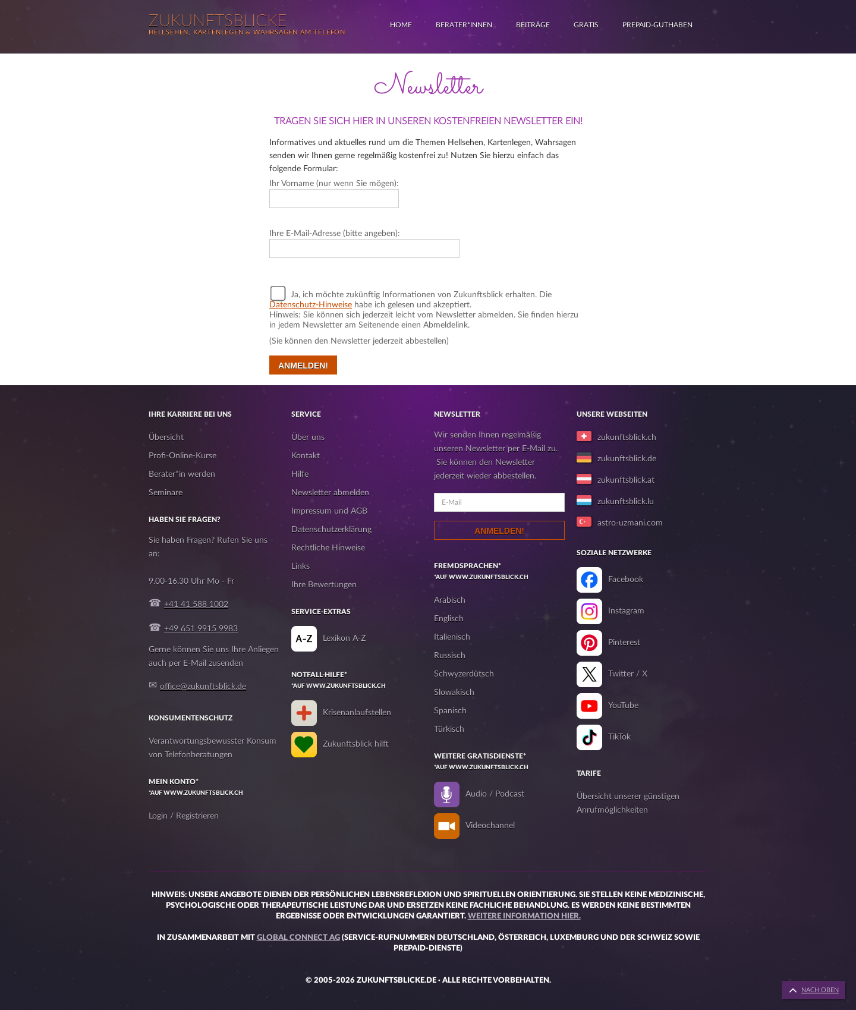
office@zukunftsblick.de (203, 686)
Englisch (449, 619)
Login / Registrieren (184, 816)
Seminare (165, 493)
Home (401, 25)
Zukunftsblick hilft (356, 744)
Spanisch (450, 711)
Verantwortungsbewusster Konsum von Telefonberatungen (212, 748)
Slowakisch (454, 692)
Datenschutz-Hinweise (310, 305)
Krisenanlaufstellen (357, 713)
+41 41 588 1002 (196, 604)
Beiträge (533, 25)
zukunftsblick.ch (626, 437)
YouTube (623, 705)
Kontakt (305, 456)
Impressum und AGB (329, 511)
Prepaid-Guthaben (657, 25)
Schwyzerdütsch (464, 674)
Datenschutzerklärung (331, 530)
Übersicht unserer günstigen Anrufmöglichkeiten (628, 803)
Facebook (625, 579)
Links (300, 566)
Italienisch (452, 637)
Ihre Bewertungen (324, 585)
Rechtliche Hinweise (328, 548)
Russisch (449, 656)
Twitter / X (627, 674)
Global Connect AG (298, 938)
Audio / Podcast (494, 794)
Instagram (626, 611)
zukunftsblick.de (626, 459)
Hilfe (300, 474)
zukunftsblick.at (625, 480)
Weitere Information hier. (524, 916)
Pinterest (624, 642)
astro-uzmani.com (630, 523)
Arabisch (449, 600)
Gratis (586, 25)
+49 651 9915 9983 (201, 629)
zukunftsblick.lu (625, 502)
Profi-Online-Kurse (182, 456)
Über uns (308, 437)
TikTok (619, 737)
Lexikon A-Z (344, 638)
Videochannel (490, 826)
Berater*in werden (182, 474)
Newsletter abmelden (330, 493)
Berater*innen (464, 25)
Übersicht (166, 437)
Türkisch (449, 729)
